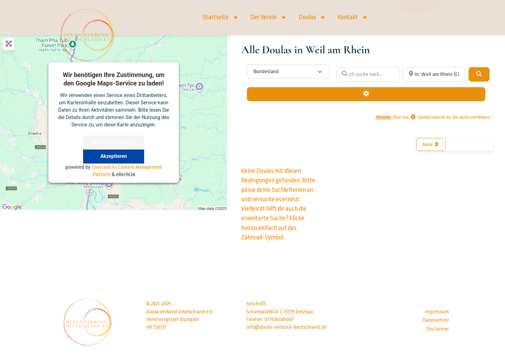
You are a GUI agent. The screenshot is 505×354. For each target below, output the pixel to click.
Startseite (221, 17)
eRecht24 (125, 175)
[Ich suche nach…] (367, 74)
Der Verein (268, 17)
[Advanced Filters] (366, 94)
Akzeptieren (113, 156)
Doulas (312, 17)
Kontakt (353, 17)
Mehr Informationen (113, 142)
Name (431, 144)
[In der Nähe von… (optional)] (434, 74)
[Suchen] (479, 74)
